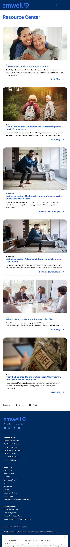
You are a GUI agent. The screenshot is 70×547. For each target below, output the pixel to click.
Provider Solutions (10, 460)
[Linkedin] (14, 428)
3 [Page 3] (19, 405)
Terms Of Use (17, 526)
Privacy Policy (8, 526)
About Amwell (9, 473)
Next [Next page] (35, 405)
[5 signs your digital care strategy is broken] (35, 55)
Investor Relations (10, 493)
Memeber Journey (10, 513)
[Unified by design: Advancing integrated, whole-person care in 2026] (35, 247)
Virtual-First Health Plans (13, 516)
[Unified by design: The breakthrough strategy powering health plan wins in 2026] (35, 181)
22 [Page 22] (30, 405)
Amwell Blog (8, 486)
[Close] (65, 544)
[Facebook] (5, 428)
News (6, 483)
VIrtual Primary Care (11, 447)
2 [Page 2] (16, 405)
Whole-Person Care (11, 509)
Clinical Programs (10, 454)
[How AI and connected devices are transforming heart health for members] (35, 115)
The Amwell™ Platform (12, 444)
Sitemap (24, 526)
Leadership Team (10, 480)
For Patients (8, 496)
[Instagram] (9, 428)
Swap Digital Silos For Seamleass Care (17, 519)
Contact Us (8, 470)
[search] (56, 5)
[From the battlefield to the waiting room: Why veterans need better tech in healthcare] (35, 366)
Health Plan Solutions (11, 441)
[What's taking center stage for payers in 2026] (35, 306)
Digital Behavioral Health (13, 450)
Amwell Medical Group (12, 457)
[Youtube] (18, 428)
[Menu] (61, 5)
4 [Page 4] (22, 405)
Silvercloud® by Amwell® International (18, 499)
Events (6, 490)
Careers (7, 477)
